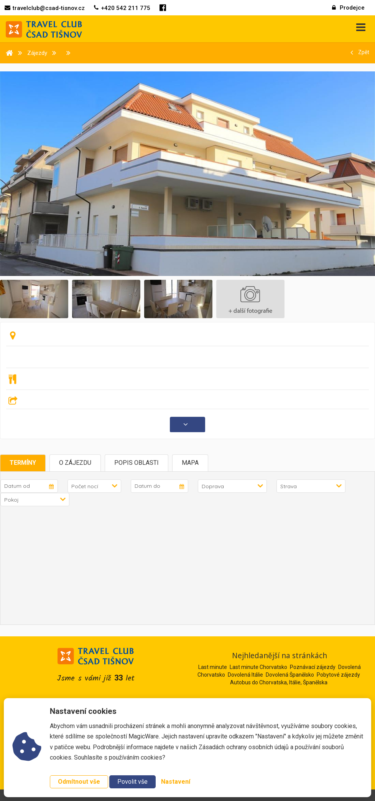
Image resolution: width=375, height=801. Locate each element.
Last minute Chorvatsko (258, 667)
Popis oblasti (136, 462)
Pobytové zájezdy (338, 675)
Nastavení (175, 781)
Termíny (23, 462)
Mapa (190, 462)
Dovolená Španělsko (290, 675)
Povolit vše (132, 781)
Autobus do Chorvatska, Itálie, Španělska (278, 682)
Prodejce (348, 7)
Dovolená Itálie (245, 675)
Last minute (212, 667)
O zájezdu (75, 462)
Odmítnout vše (79, 781)
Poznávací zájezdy (313, 667)
